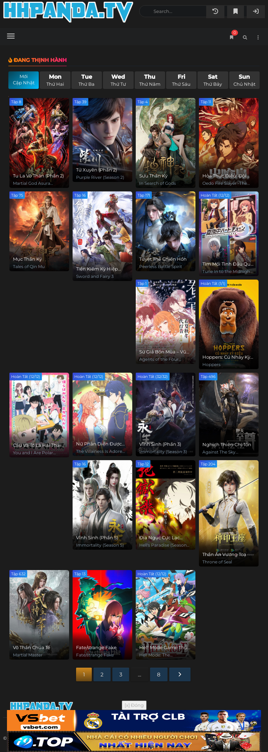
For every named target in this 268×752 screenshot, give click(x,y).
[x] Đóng (134, 705)
